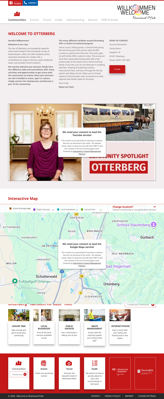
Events (34, 20)
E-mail (117, 69)
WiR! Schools (109, 20)
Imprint (129, 396)
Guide (59, 20)
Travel (47, 20)
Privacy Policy (112, 396)
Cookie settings (147, 396)
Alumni (93, 20)
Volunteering (75, 20)
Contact (32, 3)
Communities (17, 20)
